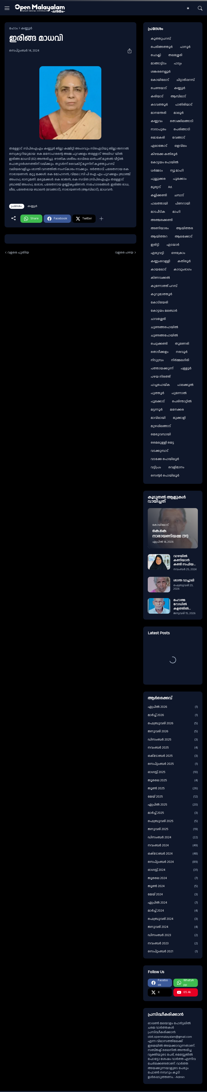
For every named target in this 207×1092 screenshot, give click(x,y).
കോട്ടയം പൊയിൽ (164, 162)
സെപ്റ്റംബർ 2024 (173, 862)
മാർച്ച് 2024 (173, 910)
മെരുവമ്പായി (161, 434)
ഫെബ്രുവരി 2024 (173, 919)
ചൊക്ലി (156, 55)
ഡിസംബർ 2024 (173, 837)
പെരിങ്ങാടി (182, 129)
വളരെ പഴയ (124, 253)
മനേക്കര (177, 409)
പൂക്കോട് (158, 401)
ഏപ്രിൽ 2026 (173, 707)
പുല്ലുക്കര (158, 179)
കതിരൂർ (184, 261)
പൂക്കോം (180, 179)
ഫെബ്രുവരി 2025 (173, 821)
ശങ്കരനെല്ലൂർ (161, 71)
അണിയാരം (160, 228)
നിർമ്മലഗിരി (180, 360)
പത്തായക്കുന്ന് (162, 368)
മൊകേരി (158, 137)
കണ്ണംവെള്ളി (160, 261)
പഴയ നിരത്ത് (161, 376)
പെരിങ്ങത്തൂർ (162, 47)
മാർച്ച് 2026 (173, 715)
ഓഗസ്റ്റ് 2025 (173, 772)
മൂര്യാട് (156, 187)
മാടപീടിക (158, 212)
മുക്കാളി (179, 418)
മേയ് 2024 (173, 894)
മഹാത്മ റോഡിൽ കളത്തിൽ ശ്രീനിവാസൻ (183, 604)
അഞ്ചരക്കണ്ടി (162, 220)
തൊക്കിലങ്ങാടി (181, 121)
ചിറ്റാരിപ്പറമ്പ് (185, 80)
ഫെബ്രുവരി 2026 (173, 723)
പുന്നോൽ (179, 393)
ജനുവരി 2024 (173, 927)
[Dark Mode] (189, 8)
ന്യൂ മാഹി (177, 170)
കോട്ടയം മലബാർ (164, 310)
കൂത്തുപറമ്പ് (161, 38)
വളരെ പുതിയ (18, 253)
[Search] (200, 8)
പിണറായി (182, 203)
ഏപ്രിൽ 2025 (173, 804)
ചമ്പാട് (179, 195)
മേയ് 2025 (173, 796)
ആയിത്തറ (159, 236)
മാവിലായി (158, 418)
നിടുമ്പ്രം (157, 360)
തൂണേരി (182, 343)
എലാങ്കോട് (159, 146)
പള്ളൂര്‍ (186, 368)
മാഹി (176, 212)
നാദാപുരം (158, 129)
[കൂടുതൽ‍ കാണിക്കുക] (101, 219)
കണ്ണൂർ (26, 28)
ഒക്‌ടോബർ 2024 (173, 853)
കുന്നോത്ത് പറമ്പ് (164, 286)
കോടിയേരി (159, 302)
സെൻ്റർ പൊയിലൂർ (165, 475)
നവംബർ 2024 (173, 845)
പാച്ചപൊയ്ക (160, 385)
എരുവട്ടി (157, 253)
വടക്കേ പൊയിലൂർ (165, 459)
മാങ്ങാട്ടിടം (159, 63)
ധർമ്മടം (157, 170)
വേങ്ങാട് (178, 137)
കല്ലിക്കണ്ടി (159, 195)
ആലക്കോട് (183, 236)
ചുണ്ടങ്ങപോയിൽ (164, 335)
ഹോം (13, 28)
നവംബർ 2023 (173, 943)
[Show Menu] (7, 8)
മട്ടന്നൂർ (157, 409)
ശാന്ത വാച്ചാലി (183, 580)
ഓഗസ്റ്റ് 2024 (173, 870)
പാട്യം (178, 63)
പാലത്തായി (159, 203)
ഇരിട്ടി (155, 244)
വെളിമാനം (176, 467)
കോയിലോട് (160, 80)
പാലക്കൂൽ (185, 385)
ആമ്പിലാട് (178, 96)
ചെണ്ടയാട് (159, 88)
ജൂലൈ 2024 (173, 878)
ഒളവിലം (181, 146)
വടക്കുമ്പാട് (159, 451)
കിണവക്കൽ (160, 277)
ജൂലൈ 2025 (173, 780)
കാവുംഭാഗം (183, 269)
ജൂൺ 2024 (173, 886)
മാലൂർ (179, 113)
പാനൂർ (185, 47)
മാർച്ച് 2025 (173, 813)
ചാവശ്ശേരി (158, 319)
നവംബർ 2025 (173, 747)
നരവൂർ (182, 352)
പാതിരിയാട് (183, 104)
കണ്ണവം (157, 121)
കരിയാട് (157, 96)
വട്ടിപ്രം (156, 467)
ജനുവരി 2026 (173, 731)
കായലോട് (158, 269)
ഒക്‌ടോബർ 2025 (173, 756)
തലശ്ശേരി (175, 55)
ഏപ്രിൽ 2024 (173, 902)
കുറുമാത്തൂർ (161, 294)
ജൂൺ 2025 (173, 788)
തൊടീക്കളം (160, 352)
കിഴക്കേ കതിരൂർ (164, 154)
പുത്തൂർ (157, 393)
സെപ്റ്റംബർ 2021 (173, 951)
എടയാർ (173, 244)
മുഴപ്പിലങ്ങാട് (161, 426)
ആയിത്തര (184, 228)
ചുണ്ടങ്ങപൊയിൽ (164, 327)
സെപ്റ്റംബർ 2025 (173, 764)
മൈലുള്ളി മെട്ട (162, 442)
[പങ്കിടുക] (128, 51)
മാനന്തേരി (158, 113)
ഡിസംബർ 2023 (173, 935)
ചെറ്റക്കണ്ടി (159, 343)
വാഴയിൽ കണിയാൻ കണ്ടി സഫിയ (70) (183, 560)
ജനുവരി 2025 (173, 829)
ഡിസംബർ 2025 (173, 739)
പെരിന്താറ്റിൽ (182, 401)
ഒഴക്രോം (178, 253)
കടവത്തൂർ (159, 104)
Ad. (170, 187)
